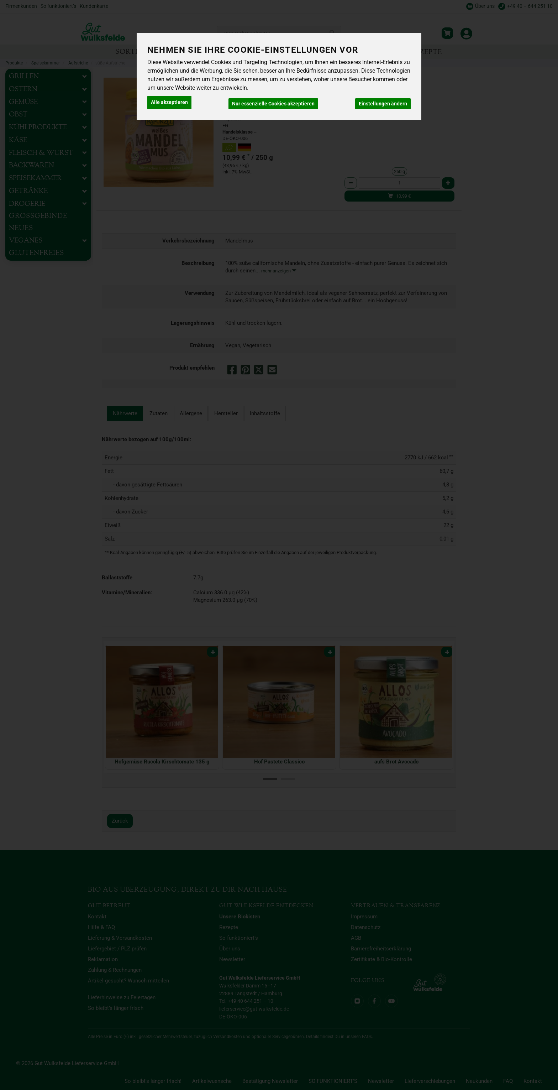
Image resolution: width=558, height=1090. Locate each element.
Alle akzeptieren (169, 101)
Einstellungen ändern (383, 101)
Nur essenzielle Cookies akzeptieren (273, 101)
